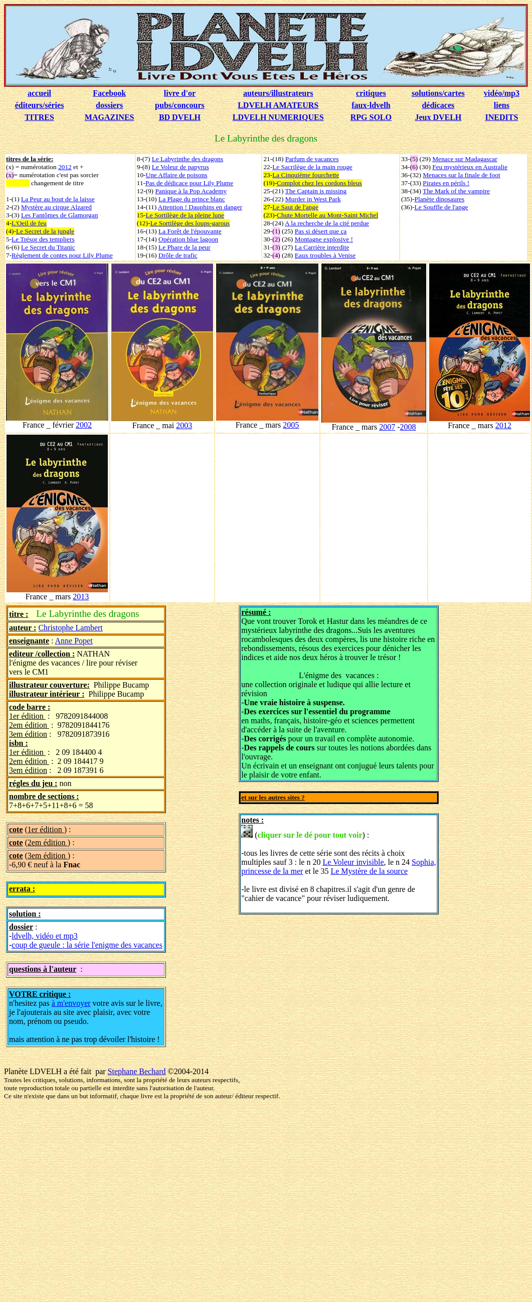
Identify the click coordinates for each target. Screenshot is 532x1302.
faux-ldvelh (370, 105)
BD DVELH (180, 117)
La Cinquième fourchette (305, 175)
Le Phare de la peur (184, 247)
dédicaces (438, 105)
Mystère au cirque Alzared (56, 207)
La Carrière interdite (322, 247)
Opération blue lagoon (188, 239)
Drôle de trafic (178, 255)
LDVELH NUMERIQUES (278, 117)
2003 (184, 425)
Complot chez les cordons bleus (319, 183)
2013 (81, 596)
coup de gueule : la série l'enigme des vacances (87, 945)
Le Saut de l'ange (295, 207)
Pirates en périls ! (446, 183)
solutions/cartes (438, 93)
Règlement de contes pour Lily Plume (62, 255)
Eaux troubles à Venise (325, 255)
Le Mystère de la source (369, 871)
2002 (84, 425)
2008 (408, 427)
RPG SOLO (371, 117)
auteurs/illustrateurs (278, 93)
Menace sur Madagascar (464, 159)
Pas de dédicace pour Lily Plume (189, 183)
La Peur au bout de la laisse (58, 199)
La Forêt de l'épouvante (190, 231)
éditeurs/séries (39, 105)
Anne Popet (74, 640)
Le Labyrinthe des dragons (188, 159)
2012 (65, 167)
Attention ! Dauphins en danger (200, 207)
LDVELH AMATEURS (278, 105)
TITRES (39, 117)
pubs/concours (180, 105)
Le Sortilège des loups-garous (190, 223)
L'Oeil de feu (29, 223)
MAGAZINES (109, 117)
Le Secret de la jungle (45, 231)
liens (501, 105)
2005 (291, 425)
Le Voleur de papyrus (180, 167)
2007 (387, 427)
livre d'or (180, 93)
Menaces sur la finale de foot (461, 175)
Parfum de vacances (312, 159)
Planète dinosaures (440, 199)
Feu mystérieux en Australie (469, 167)
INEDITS (501, 117)
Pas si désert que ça (321, 231)
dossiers (109, 105)
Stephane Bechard (137, 1071)
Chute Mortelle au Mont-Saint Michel (327, 215)
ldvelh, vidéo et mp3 (45, 936)
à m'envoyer (71, 1003)
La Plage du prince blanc (191, 199)
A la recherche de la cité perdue (327, 223)
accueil (39, 93)
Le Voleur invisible (353, 862)
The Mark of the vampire (456, 191)
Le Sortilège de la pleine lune (185, 215)
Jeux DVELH (438, 117)
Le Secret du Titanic (48, 247)
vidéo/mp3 (501, 93)
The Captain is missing (316, 191)
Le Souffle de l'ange (441, 207)
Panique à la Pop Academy (191, 191)
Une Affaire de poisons (177, 175)
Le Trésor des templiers (43, 239)
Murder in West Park (313, 199)
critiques (371, 93)
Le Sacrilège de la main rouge (312, 167)
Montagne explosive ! (324, 239)
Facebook (109, 93)
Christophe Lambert (70, 627)
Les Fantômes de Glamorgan (59, 215)
